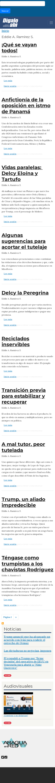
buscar (5, 10)
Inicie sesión (10, 86)
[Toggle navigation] (51, 22)
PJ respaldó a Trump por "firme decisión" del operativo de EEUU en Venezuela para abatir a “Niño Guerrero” (26, 663)
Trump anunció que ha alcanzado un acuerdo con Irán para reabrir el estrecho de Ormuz (27, 640)
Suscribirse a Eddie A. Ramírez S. (3, 623)
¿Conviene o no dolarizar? (16, 715)
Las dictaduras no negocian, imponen (27, 650)
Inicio (5, 31)
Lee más (8, 80)
